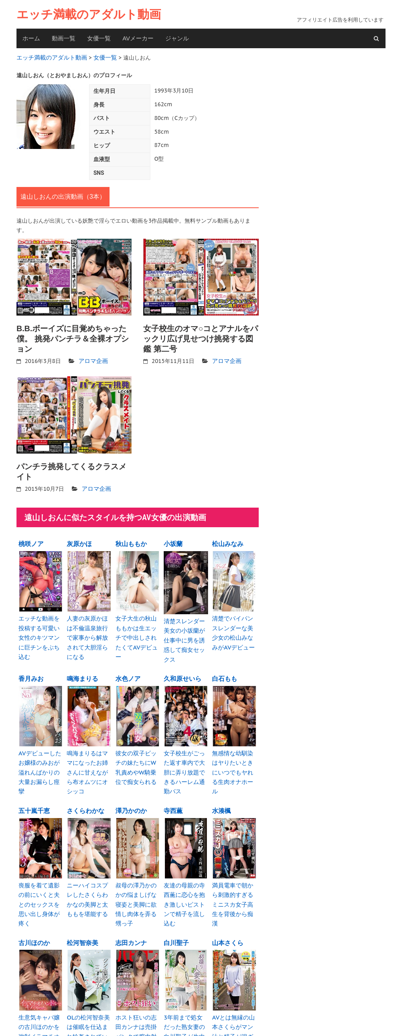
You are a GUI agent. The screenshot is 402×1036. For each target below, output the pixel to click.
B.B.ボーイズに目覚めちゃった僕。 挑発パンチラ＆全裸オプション (72, 337)
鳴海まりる (82, 663)
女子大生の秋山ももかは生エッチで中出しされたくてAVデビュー (137, 628)
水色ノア (128, 663)
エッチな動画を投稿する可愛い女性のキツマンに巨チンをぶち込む (40, 628)
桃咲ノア (31, 541)
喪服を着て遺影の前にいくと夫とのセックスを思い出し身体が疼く (40, 869)
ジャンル (177, 38)
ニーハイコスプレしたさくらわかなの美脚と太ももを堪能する (89, 869)
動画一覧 (63, 38)
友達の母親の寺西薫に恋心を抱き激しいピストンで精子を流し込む (186, 869)
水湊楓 (221, 782)
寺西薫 (173, 782)
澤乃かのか (131, 782)
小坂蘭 (173, 541)
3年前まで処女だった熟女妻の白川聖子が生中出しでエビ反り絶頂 (186, 988)
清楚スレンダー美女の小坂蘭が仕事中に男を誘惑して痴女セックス (186, 630)
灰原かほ (79, 541)
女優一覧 (99, 38)
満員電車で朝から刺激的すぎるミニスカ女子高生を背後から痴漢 (234, 869)
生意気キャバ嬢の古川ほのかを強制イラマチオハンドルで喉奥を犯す (40, 988)
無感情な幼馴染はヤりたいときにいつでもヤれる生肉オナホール (234, 750)
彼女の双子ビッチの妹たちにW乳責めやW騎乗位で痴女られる (137, 750)
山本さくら (227, 901)
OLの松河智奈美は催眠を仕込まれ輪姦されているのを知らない (89, 988)
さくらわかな (85, 782)
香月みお (31, 663)
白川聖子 (176, 901)
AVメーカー (137, 38)
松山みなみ (227, 541)
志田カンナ (131, 901)
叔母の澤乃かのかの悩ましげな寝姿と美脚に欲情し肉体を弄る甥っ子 (137, 869)
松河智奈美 (82, 901)
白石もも (224, 663)
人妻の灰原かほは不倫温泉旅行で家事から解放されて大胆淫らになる (89, 628)
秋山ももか (131, 541)
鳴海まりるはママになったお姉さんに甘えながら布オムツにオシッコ (89, 750)
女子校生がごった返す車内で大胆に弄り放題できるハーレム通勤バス (186, 750)
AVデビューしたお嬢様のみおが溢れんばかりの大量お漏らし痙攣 (40, 750)
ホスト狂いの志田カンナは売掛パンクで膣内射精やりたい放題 (137, 988)
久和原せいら (182, 663)
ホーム (31, 38)
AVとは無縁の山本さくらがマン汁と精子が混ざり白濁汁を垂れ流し (234, 988)
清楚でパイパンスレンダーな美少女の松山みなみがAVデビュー (234, 628)
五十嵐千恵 (34, 782)
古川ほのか (34, 901)
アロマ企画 (92, 359)
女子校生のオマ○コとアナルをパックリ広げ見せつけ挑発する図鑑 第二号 (200, 337)
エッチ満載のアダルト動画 (88, 14)
